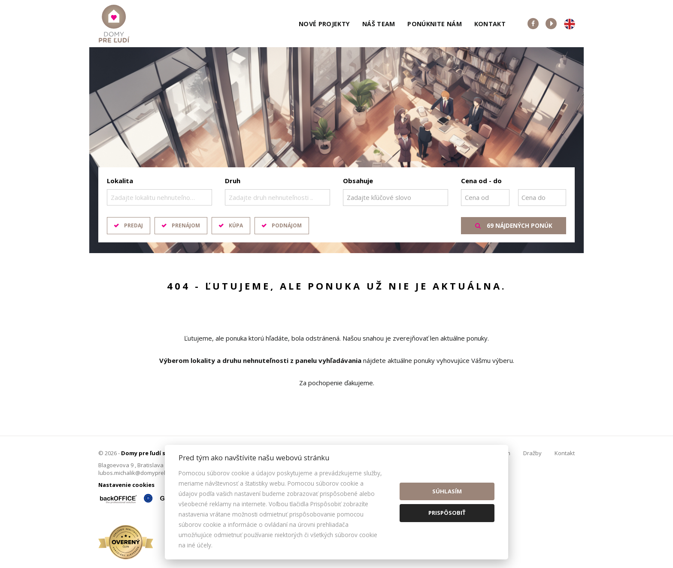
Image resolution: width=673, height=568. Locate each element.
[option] (336, 150)
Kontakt (490, 24)
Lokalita (120, 180)
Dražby (532, 453)
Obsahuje (358, 180)
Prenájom (186, 225)
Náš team (378, 24)
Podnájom (287, 225)
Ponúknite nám (434, 24)
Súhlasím (447, 491)
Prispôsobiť (447, 513)
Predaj (133, 225)
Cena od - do (481, 180)
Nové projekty (324, 24)
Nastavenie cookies (126, 485)
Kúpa (236, 225)
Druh (232, 180)
